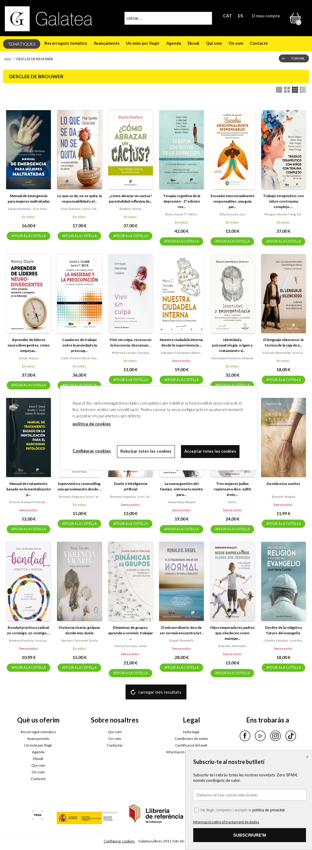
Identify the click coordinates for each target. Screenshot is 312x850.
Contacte (259, 43)
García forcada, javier (130, 646)
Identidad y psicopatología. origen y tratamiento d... (232, 345)
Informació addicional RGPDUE (191, 752)
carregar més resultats (159, 692)
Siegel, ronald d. (181, 640)
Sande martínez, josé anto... (28, 209)
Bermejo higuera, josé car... (79, 496)
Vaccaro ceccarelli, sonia (79, 640)
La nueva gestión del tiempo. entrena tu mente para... (181, 489)
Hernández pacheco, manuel (232, 358)
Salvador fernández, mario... (181, 352)
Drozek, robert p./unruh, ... (28, 502)
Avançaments (106, 43)
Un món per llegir (143, 43)
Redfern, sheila (130, 209)
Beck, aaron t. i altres (181, 214)
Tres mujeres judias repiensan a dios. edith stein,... (232, 489)
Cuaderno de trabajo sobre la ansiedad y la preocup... (79, 345)
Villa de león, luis (232, 214)
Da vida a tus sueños (283, 483)
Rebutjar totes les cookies (146, 451)
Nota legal (191, 732)
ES (240, 15)
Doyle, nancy (28, 358)
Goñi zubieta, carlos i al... (79, 209)
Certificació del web (191, 745)
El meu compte (266, 15)
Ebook (193, 43)
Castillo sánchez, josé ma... (283, 640)
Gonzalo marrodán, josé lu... (283, 352)
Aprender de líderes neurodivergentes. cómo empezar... (29, 345)
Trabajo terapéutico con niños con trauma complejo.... (283, 201)
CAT (227, 15)
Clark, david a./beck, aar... (79, 358)
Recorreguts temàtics (65, 43)
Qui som (214, 43)
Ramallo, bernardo (232, 646)
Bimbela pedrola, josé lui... (28, 640)
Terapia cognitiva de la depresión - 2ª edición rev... (181, 201)
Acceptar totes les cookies (210, 451)
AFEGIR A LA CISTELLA (28, 236)
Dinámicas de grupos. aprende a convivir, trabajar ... (130, 633)
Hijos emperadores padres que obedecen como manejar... (232, 633)
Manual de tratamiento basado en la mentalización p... (28, 489)
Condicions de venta (191, 738)
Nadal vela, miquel (181, 502)
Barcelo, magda (283, 496)
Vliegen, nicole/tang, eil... (283, 214)
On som (236, 43)
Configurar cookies (119, 841)
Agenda (173, 43)
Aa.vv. (232, 502)
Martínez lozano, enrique (130, 352)
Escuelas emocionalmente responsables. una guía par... (232, 201)
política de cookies (92, 423)
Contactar (115, 745)
